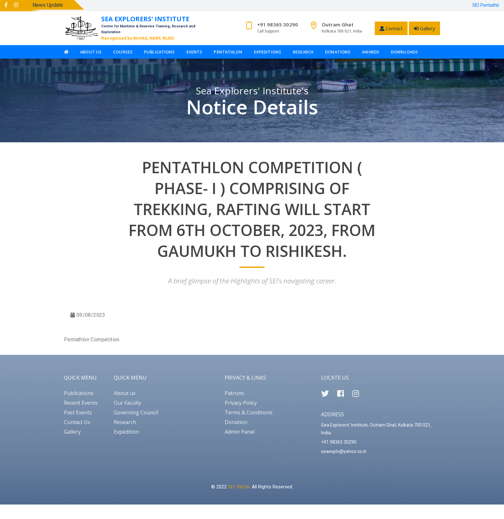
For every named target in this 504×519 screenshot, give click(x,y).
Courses (122, 52)
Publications (159, 52)
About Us (91, 52)
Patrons (234, 393)
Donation (236, 422)
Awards (370, 52)
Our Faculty (127, 402)
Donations (337, 52)
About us (125, 393)
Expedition (126, 431)
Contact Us (77, 422)
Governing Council (136, 412)
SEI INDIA (238, 486)
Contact (391, 28)
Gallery (424, 28)
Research (303, 52)
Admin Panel (240, 431)
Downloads (404, 52)
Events (194, 52)
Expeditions (267, 52)
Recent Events (81, 402)
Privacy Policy (241, 402)
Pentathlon (228, 52)
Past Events (78, 412)
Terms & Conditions (249, 412)
